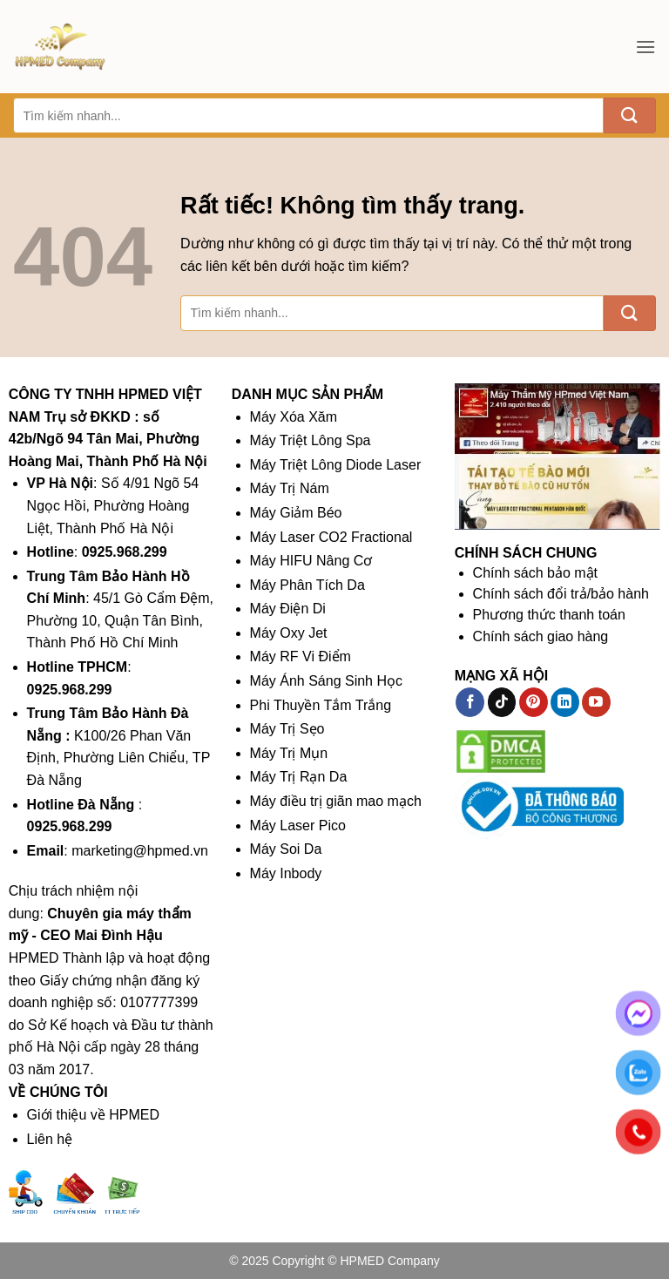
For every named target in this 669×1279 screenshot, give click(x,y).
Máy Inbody (286, 873)
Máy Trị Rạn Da (299, 776)
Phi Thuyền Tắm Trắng (320, 705)
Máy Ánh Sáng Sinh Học (326, 680)
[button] (645, 46)
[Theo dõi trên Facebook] (470, 702)
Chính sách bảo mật (535, 572)
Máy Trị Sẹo (287, 728)
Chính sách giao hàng (541, 636)
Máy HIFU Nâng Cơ (311, 560)
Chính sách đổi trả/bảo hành (561, 593)
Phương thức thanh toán (549, 614)
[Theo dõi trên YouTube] (596, 702)
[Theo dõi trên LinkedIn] (565, 702)
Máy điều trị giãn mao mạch (336, 801)
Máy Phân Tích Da (307, 585)
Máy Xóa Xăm (293, 416)
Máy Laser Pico (298, 825)
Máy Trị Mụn (289, 753)
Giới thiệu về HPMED (93, 1114)
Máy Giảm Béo (296, 512)
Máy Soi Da (286, 849)
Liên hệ (50, 1139)
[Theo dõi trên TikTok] (502, 702)
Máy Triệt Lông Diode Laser (336, 464)
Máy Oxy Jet (289, 633)
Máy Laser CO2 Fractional (331, 537)
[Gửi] (630, 115)
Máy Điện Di (288, 608)
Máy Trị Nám (289, 488)
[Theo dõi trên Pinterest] (533, 702)
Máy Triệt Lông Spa (310, 440)
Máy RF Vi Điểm (300, 656)
